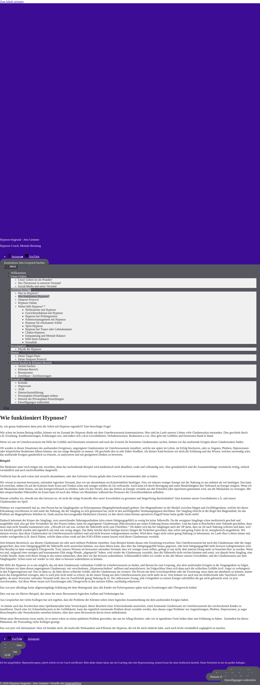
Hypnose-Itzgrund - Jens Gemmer (19, 239)
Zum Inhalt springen (12, 1)
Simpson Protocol (28, 299)
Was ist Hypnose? (28, 293)
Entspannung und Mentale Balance (45, 335)
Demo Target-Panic (29, 355)
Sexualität (31, 342)
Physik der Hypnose (29, 349)
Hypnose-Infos (21, 289)
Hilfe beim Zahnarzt (37, 339)
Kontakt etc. (19, 379)
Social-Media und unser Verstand (37, 286)
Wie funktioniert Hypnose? (33, 296)
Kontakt (22, 382)
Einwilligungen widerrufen (240, 680)
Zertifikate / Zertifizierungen (34, 375)
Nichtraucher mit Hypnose (40, 309)
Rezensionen (25, 372)
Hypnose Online (27, 302)
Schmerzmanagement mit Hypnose (45, 319)
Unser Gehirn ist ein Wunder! (35, 279)
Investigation (20, 345)
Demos (16, 352)
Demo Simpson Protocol (32, 359)
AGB (21, 389)
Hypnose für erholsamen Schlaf (43, 322)
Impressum (24, 385)
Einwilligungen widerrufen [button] (33, 402)
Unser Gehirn (20, 276)
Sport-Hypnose (34, 326)
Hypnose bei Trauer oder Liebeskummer (48, 329)
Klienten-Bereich (28, 369)
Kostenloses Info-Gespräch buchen (24, 262)
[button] (6, 408)
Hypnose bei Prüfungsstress (41, 316)
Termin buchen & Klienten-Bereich (33, 362)
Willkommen (18, 272)
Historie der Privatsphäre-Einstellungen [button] (41, 398)
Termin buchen (26, 366)
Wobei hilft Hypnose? (32, 306)
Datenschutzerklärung (30, 392)
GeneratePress (73, 683)
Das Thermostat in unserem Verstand (39, 283)
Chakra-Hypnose (35, 332)
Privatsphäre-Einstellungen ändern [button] (38, 395)
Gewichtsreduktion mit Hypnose (44, 313)
